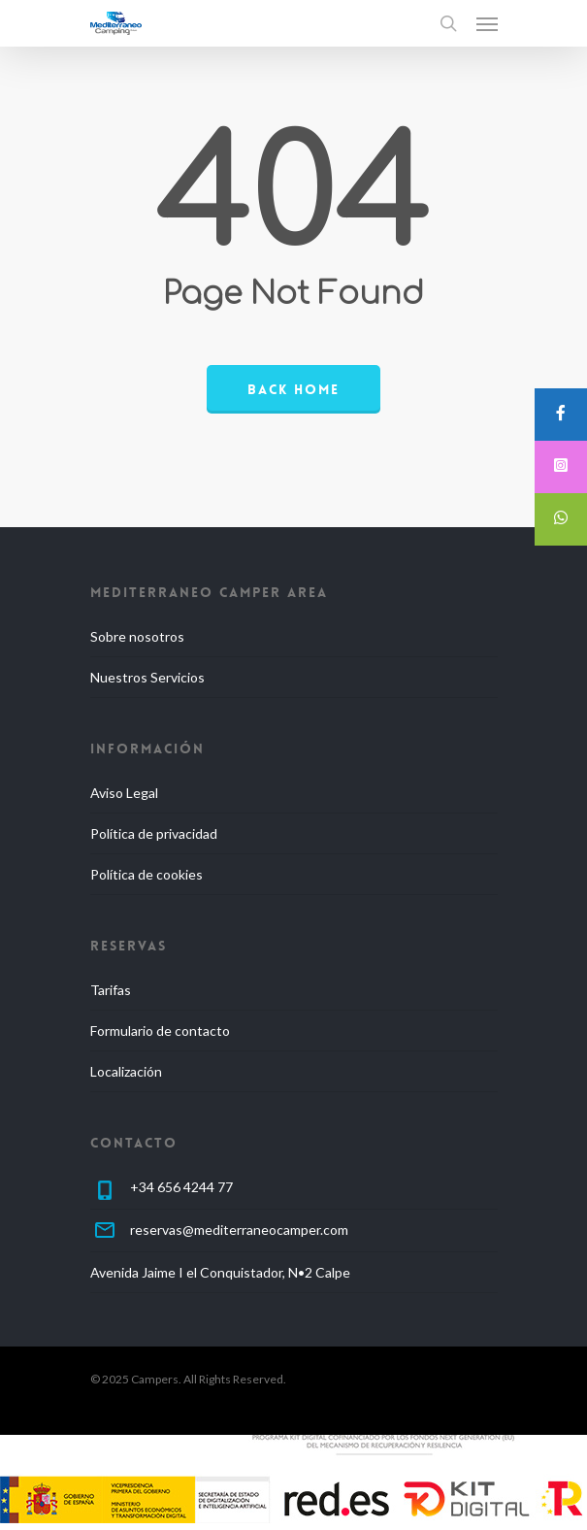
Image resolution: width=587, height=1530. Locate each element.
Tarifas (110, 989)
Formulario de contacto (160, 1030)
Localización (126, 1071)
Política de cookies (146, 874)
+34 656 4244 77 (181, 1187)
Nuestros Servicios (147, 677)
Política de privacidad (153, 833)
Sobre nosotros (137, 636)
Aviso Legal (124, 792)
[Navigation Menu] (487, 23)
